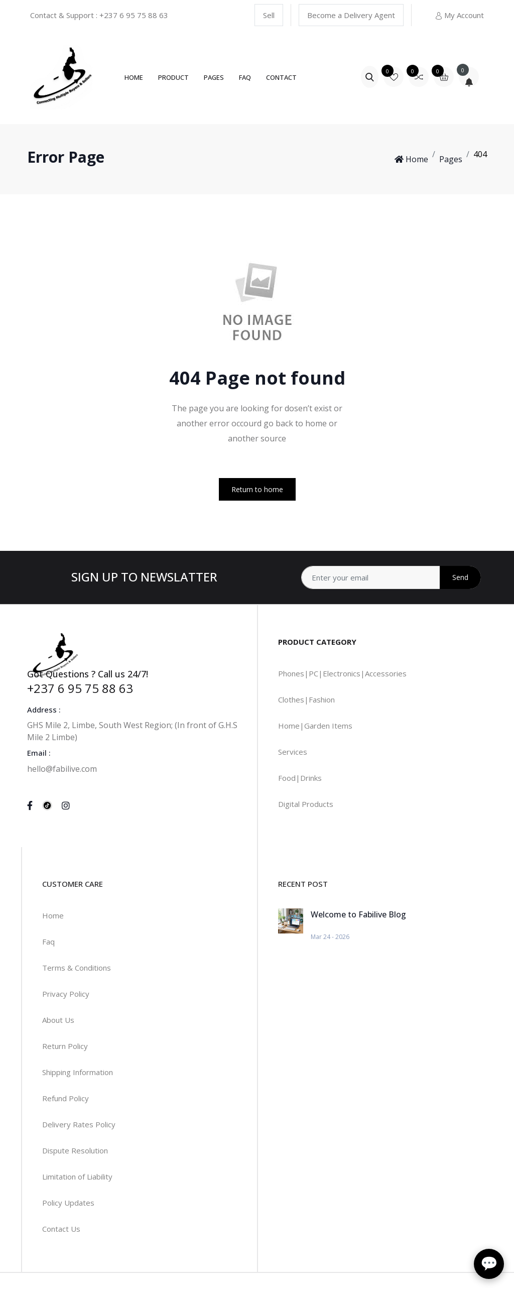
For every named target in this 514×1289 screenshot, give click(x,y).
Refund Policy (65, 1098)
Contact (281, 77)
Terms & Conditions (76, 968)
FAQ (245, 77)
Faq (48, 941)
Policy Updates (68, 1203)
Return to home (257, 489)
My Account (459, 15)
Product (173, 77)
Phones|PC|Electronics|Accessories (342, 673)
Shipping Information (77, 1072)
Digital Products (305, 804)
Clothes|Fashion (306, 699)
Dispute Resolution (75, 1150)
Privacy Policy (65, 994)
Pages (214, 77)
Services (292, 752)
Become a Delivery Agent (351, 15)
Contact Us (61, 1229)
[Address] (391, 577)
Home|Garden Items (315, 726)
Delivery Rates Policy (78, 1124)
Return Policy (65, 1046)
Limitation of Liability (77, 1176)
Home (133, 77)
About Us (58, 1020)
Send (460, 577)
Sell (269, 15)
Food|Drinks (300, 778)
